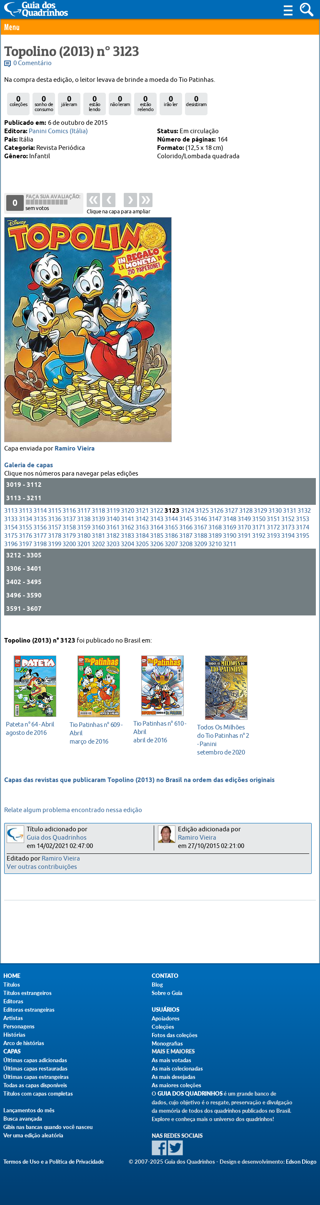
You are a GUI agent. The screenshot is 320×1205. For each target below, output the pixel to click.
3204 (127, 554)
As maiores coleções (176, 1085)
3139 (98, 529)
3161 (113, 537)
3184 (142, 545)
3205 (142, 554)
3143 (156, 529)
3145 (185, 529)
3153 (302, 529)
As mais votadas (171, 1060)
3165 (171, 537)
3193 (273, 545)
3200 (69, 554)
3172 (273, 537)
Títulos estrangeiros (27, 993)
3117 (83, 520)
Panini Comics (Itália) (58, 131)
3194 (288, 545)
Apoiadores (166, 1018)
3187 (185, 545)
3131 (289, 520)
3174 (302, 537)
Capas (11, 1051)
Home (11, 976)
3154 (11, 537)
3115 (54, 520)
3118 (98, 520)
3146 (200, 529)
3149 (244, 529)
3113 (11, 520)
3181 (98, 545)
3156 (40, 537)
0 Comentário (32, 63)
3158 (69, 537)
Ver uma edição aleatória (33, 1135)
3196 (11, 554)
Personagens (19, 1026)
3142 (142, 529)
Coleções (163, 1026)
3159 (83, 537)
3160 (98, 537)
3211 (229, 554)
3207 (171, 554)
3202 (98, 554)
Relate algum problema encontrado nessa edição (73, 810)
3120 (127, 520)
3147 (215, 529)
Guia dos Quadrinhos (57, 838)
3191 (244, 545)
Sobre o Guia (167, 993)
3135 (40, 529)
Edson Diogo (301, 1161)
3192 (258, 545)
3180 (83, 545)
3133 (11, 529)
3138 (83, 529)
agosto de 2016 (33, 727)
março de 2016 (96, 731)
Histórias (14, 1034)
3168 (215, 537)
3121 (142, 520)
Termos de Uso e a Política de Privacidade (53, 1161)
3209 (200, 554)
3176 (25, 545)
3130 (275, 520)
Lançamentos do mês (29, 1110)
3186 (171, 545)
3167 (200, 537)
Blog (157, 984)
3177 (40, 545)
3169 (229, 537)
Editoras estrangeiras (29, 1009)
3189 (215, 545)
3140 (113, 529)
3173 (288, 537)
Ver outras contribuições (42, 867)
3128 (245, 520)
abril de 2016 (160, 730)
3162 (127, 537)
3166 (185, 537)
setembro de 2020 (224, 738)
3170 (244, 537)
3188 (200, 545)
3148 (229, 529)
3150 (258, 529)
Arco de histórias (23, 1043)
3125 (202, 520)
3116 (69, 520)
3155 (25, 537)
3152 (288, 529)
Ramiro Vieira (75, 458)
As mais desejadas (173, 1076)
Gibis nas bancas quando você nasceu (47, 1127)
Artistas (13, 1018)
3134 (25, 529)
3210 (215, 554)
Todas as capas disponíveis (35, 1085)
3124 (187, 520)
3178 (54, 545)
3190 (229, 545)
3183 (127, 545)
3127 (231, 520)
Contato (165, 976)
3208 (185, 554)
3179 (69, 545)
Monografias (167, 1043)
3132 (304, 520)
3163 (142, 537)
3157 (54, 537)
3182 (113, 545)
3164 (156, 537)
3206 (156, 554)
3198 (40, 554)
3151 (273, 529)
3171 (258, 537)
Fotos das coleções (175, 1035)
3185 (156, 545)
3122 (156, 520)
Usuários (165, 1010)
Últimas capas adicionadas (35, 1060)
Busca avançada (22, 1118)
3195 (302, 545)
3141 (127, 529)
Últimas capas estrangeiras (36, 1076)
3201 (83, 554)
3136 (54, 529)
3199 (54, 554)
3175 (11, 545)
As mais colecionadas (177, 1068)
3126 (216, 520)
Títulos (11, 984)
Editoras (13, 1001)
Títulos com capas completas (38, 1093)
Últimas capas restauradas (35, 1068)
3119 (113, 520)
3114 (40, 520)
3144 (171, 529)
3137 (69, 529)
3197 (25, 554)
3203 (113, 554)
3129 (260, 520)
